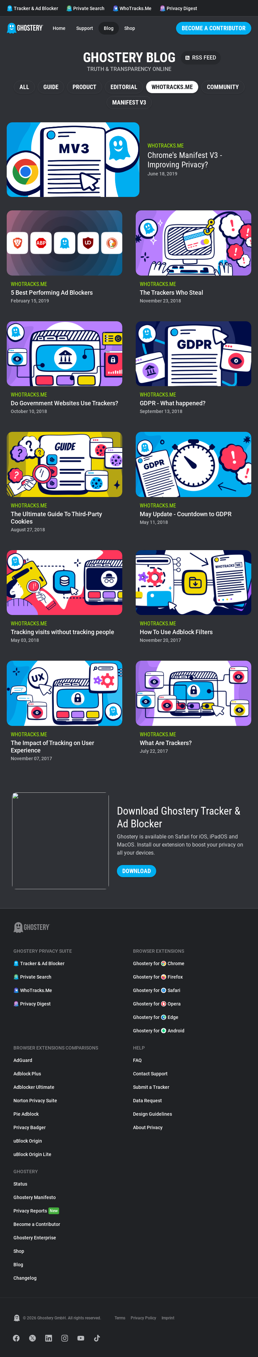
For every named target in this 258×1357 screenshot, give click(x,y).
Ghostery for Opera (157, 1003)
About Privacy (148, 1127)
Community (223, 86)
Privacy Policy (143, 1318)
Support (84, 28)
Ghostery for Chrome (158, 963)
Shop (129, 28)
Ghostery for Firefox (158, 977)
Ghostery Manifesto (34, 1197)
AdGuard (22, 1060)
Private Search (85, 8)
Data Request (147, 1100)
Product (84, 86)
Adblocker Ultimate (33, 1087)
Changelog (25, 1278)
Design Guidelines (152, 1114)
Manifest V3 (129, 102)
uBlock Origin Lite (32, 1154)
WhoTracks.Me (132, 8)
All (24, 86)
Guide (50, 86)
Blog (109, 28)
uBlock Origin (27, 1141)
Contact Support (150, 1073)
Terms (120, 1318)
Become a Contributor (214, 28)
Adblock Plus (27, 1073)
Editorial (124, 86)
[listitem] (129, 159)
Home (59, 28)
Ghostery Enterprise (34, 1237)
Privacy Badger (29, 1127)
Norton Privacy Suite (35, 1100)
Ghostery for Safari (156, 990)
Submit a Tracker (151, 1087)
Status (20, 1184)
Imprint (168, 1318)
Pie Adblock (26, 1114)
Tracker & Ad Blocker (32, 8)
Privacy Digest (178, 8)
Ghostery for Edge (155, 1017)
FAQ (137, 1060)
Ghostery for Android (158, 1030)
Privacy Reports (36, 1210)
